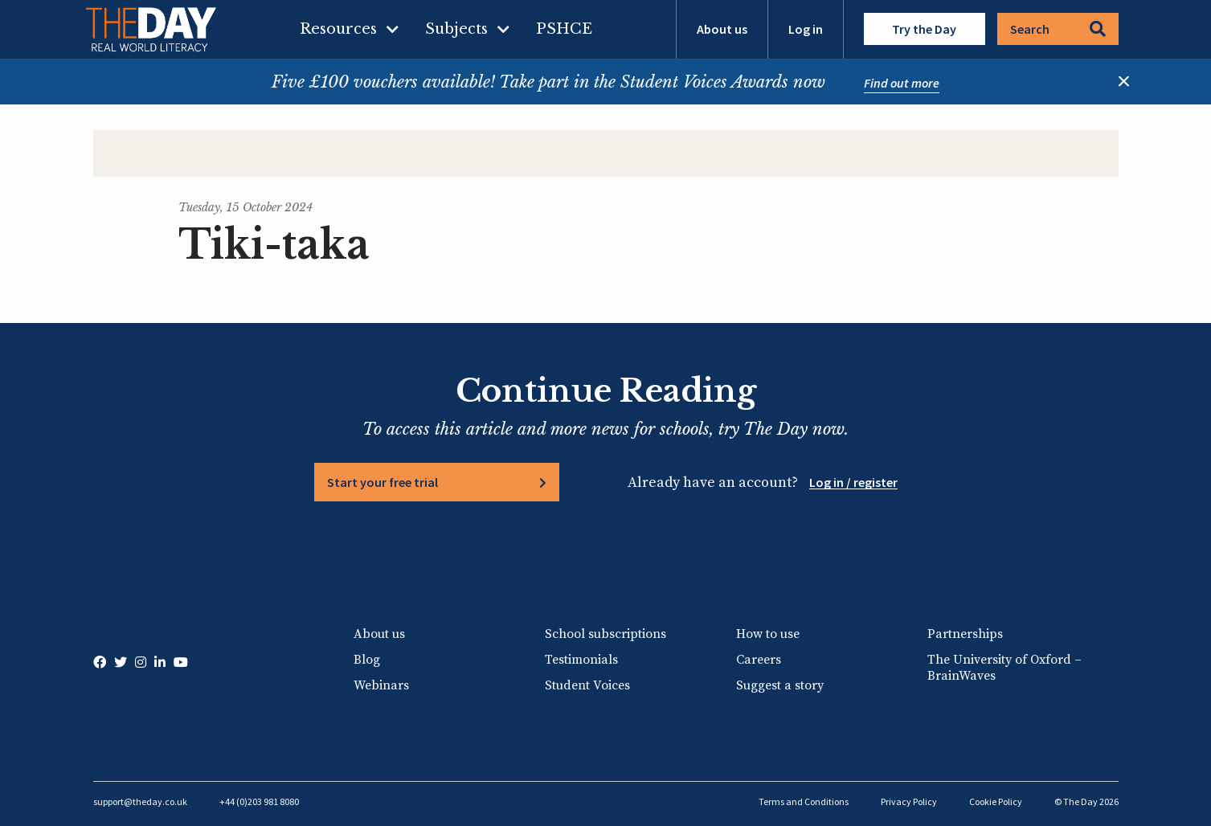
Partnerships (965, 634)
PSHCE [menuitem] (564, 29)
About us (722, 29)
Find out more (901, 83)
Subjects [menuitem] (456, 29)
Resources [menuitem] (338, 29)
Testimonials (581, 660)
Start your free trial (382, 482)
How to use (768, 634)
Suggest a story (780, 685)
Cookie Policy (995, 801)
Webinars (381, 685)
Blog (367, 660)
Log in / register (853, 482)
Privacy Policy (909, 801)
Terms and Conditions (804, 801)
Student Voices (587, 685)
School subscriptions (605, 634)
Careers (758, 660)
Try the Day (924, 29)
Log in (805, 29)
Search (1058, 29)
